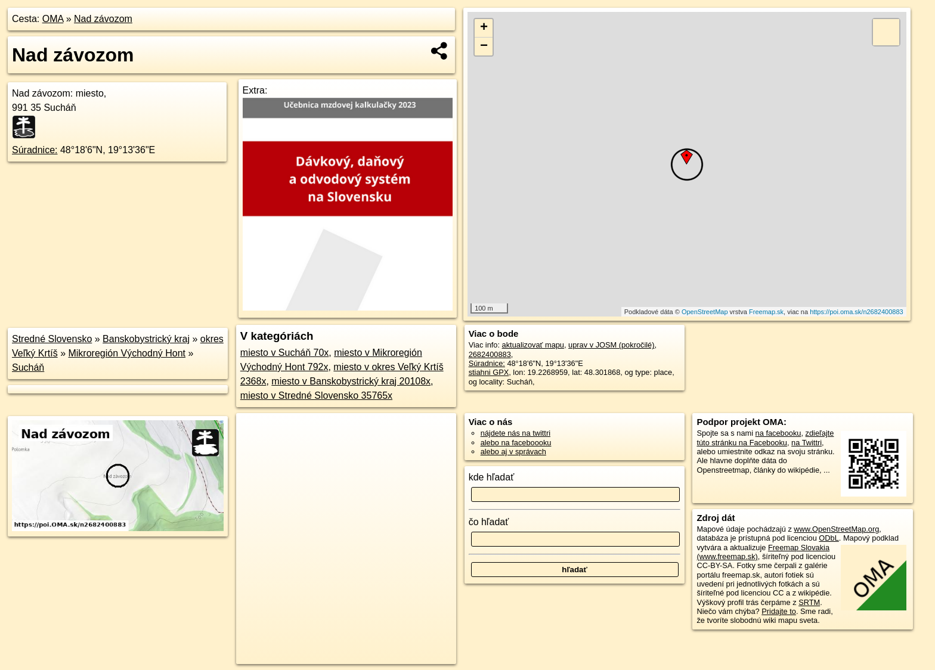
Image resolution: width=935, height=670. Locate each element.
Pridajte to (778, 611)
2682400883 (490, 354)
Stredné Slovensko (52, 339)
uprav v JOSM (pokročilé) (611, 344)
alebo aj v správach (513, 451)
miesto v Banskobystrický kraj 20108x (351, 381)
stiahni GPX (489, 372)
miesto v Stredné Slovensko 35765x (316, 395)
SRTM (809, 602)
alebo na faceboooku (516, 442)
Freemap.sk (766, 311)
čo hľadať (489, 522)
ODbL (828, 537)
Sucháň (28, 367)
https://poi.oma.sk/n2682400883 (856, 311)
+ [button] (484, 28)
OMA (53, 19)
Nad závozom (103, 19)
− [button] (484, 46)
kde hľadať (492, 477)
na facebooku (778, 433)
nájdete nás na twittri (515, 433)
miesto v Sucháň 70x (284, 353)
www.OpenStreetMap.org (836, 529)
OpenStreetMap (705, 311)
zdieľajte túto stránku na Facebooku (765, 437)
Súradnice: (35, 150)
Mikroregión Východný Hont (126, 353)
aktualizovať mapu (533, 344)
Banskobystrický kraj (146, 339)
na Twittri (806, 442)
